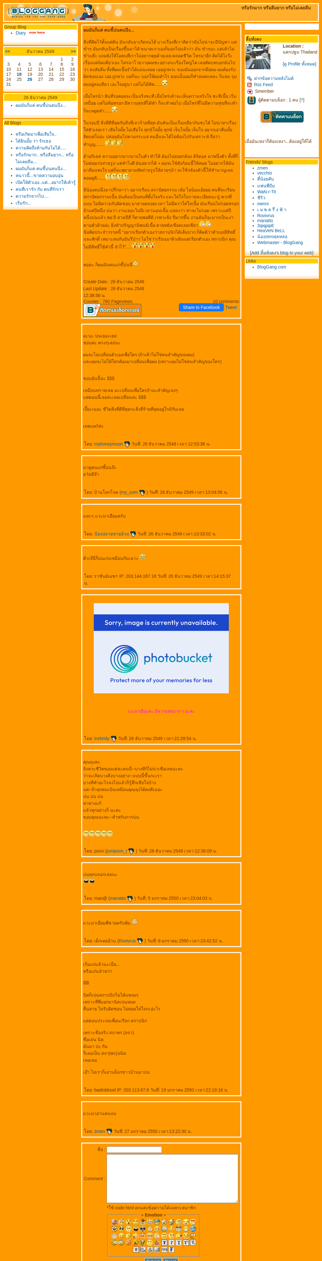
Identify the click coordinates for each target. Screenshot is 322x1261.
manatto (115, 870)
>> (67, 51)
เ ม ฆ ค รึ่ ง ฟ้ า (278, 218)
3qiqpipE (272, 234)
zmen (97, 1103)
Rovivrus (125, 913)
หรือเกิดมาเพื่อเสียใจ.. (34, 134)
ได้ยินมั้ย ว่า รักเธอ (31, 140)
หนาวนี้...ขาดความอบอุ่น (38, 175)
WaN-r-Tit (273, 201)
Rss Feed (267, 93)
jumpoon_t (114, 823)
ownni (270, 213)
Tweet (238, 286)
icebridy (99, 710)
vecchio (271, 182)
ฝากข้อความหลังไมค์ (277, 87)
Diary (19, 32)
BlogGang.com (278, 276)
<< (5, 51)
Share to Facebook (208, 286)
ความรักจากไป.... (30, 203)
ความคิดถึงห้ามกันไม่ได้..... (39, 147)
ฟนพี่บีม (273, 195)
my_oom (127, 471)
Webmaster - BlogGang (287, 251)
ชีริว (268, 207)
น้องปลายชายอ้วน (109, 513)
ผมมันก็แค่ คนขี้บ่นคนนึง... (39, 105)
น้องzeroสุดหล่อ (279, 245)
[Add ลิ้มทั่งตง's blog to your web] (286, 262)
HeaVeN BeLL (278, 239)
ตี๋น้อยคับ (272, 188)
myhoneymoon (106, 423)
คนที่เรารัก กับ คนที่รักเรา (38, 196)
